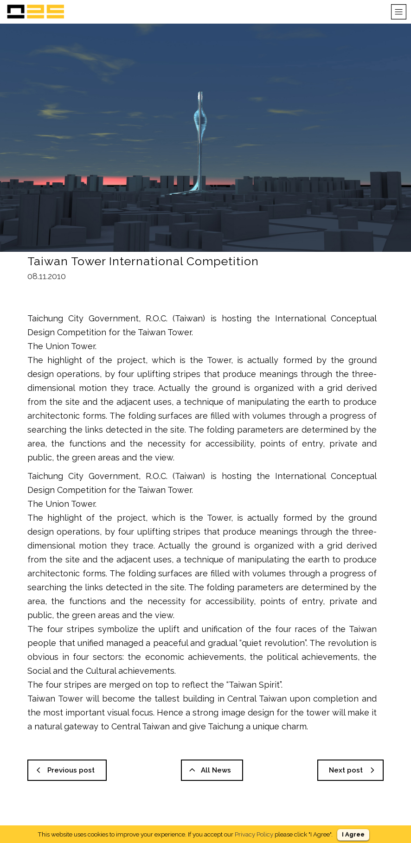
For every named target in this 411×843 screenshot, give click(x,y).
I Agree (353, 834)
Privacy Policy (254, 834)
